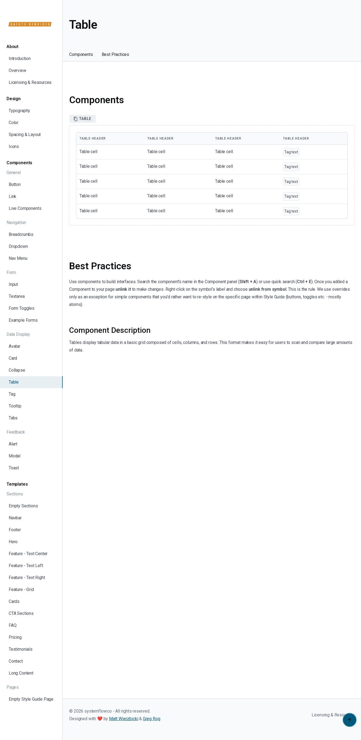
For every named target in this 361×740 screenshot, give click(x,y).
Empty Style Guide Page (31, 699)
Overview (17, 70)
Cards (14, 601)
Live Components (25, 208)
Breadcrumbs (21, 234)
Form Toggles (21, 308)
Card (13, 358)
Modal (14, 455)
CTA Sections (21, 613)
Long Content (21, 673)
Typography (19, 110)
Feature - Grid (21, 589)
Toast (14, 467)
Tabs (13, 417)
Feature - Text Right (27, 577)
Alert (13, 444)
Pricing (15, 637)
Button (15, 184)
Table (14, 382)
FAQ (12, 625)
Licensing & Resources (30, 82)
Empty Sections (23, 505)
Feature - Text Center (28, 553)
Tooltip (15, 406)
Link (12, 196)
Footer (15, 529)
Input (13, 284)
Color (13, 122)
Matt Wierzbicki (123, 718)
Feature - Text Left (26, 565)
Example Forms (23, 320)
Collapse (17, 370)
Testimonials (21, 649)
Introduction (20, 58)
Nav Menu (18, 258)
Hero (13, 541)
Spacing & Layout (25, 134)
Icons (14, 146)
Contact (16, 661)
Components (81, 54)
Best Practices (115, 54)
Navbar (15, 517)
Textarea (17, 296)
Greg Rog (151, 718)
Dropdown (18, 246)
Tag (12, 394)
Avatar (14, 346)
